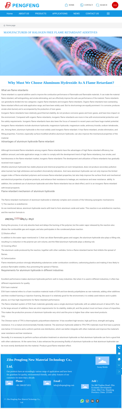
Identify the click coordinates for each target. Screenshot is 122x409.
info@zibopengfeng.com (64, 385)
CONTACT (88, 5)
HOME (71, 5)
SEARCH (103, 5)
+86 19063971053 (23, 385)
